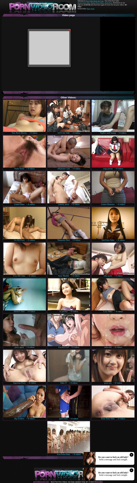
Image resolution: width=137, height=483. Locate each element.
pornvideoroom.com (41, 482)
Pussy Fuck (90, 8)
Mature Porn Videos (97, 3)
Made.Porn (108, 3)
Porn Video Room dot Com (94, 1)
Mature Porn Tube (84, 3)
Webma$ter (98, 482)
